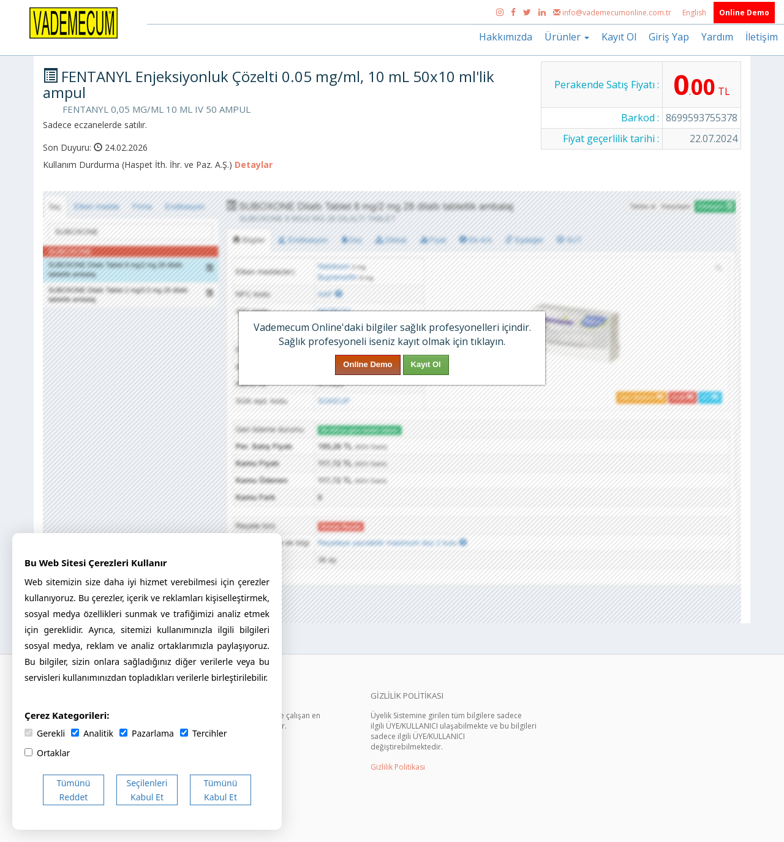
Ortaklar (47, 753)
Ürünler (567, 37)
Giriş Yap (669, 37)
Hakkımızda (505, 37)
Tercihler (203, 733)
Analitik (92, 733)
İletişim (761, 37)
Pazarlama (146, 733)
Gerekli (44, 733)
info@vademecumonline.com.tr (613, 12)
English (695, 12)
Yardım (717, 37)
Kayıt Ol (618, 37)
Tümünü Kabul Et (221, 790)
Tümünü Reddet (74, 790)
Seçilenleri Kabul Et (147, 790)
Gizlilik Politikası (398, 767)
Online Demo (744, 12)
